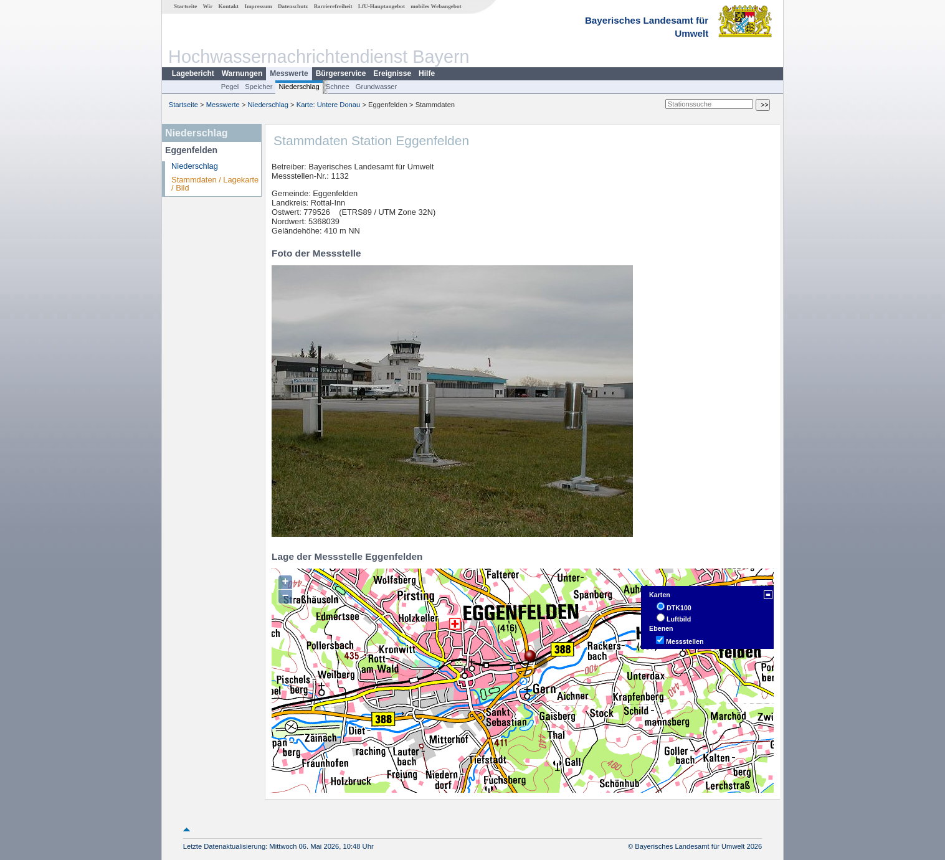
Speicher (258, 86)
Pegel (230, 86)
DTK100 (679, 608)
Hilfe (427, 73)
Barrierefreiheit (333, 6)
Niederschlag (298, 86)
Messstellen (684, 641)
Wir (208, 6)
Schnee (337, 86)
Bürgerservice (341, 73)
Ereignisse (392, 73)
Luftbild (679, 619)
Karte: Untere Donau (329, 104)
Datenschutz (293, 6)
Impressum (258, 6)
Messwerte (289, 73)
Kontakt (228, 6)
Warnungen (242, 73)
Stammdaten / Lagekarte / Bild (215, 183)
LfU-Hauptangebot (381, 6)
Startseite (185, 6)
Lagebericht (193, 73)
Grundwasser (376, 86)
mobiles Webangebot (436, 6)
